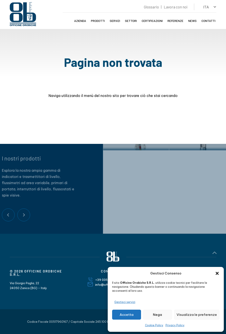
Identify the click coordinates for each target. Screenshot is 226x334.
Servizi (115, 21)
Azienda (80, 21)
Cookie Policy (154, 325)
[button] (217, 273)
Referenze (175, 21)
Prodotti (98, 21)
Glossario (151, 7)
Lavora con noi (175, 7)
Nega (157, 315)
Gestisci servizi (124, 302)
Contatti (208, 21)
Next (15, 215)
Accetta (127, 315)
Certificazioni (152, 21)
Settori (131, 21)
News (192, 21)
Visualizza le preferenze (197, 315)
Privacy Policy (175, 325)
